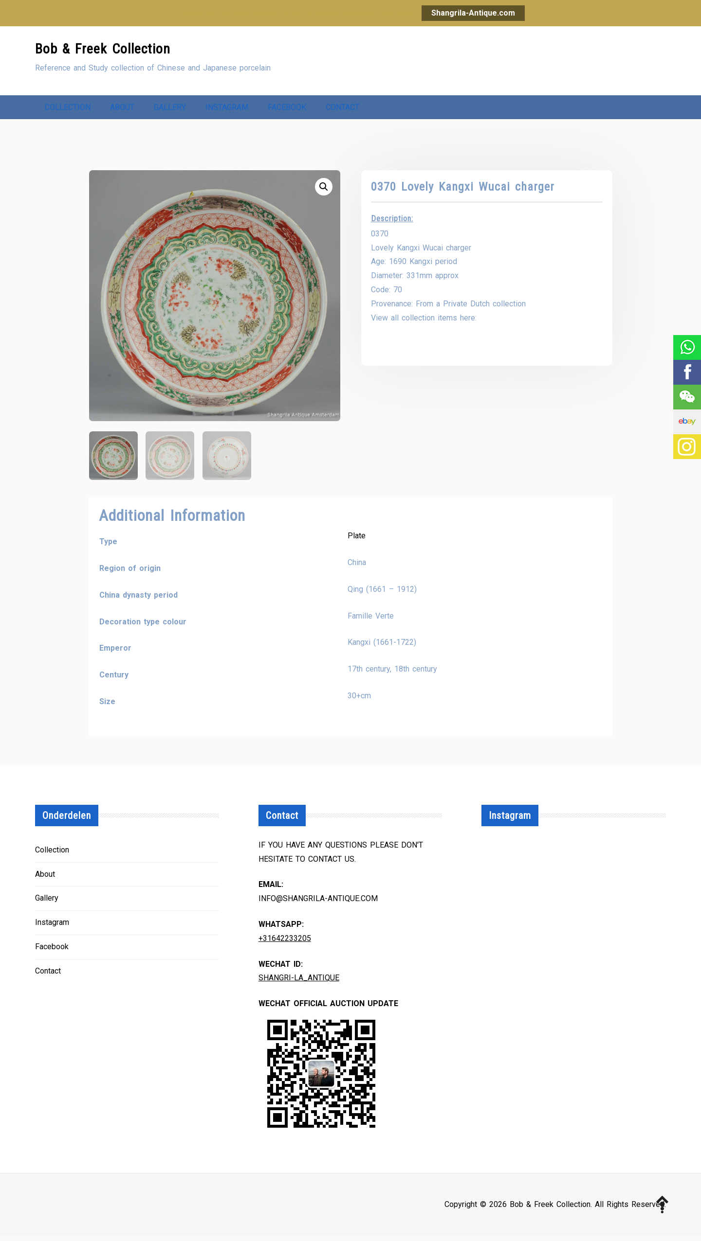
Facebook (287, 109)
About (122, 109)
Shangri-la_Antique (298, 982)
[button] (323, 191)
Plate (357, 540)
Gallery (170, 109)
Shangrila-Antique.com (473, 13)
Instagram (226, 109)
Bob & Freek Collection (102, 49)
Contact (342, 109)
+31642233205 (284, 943)
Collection (68, 109)
